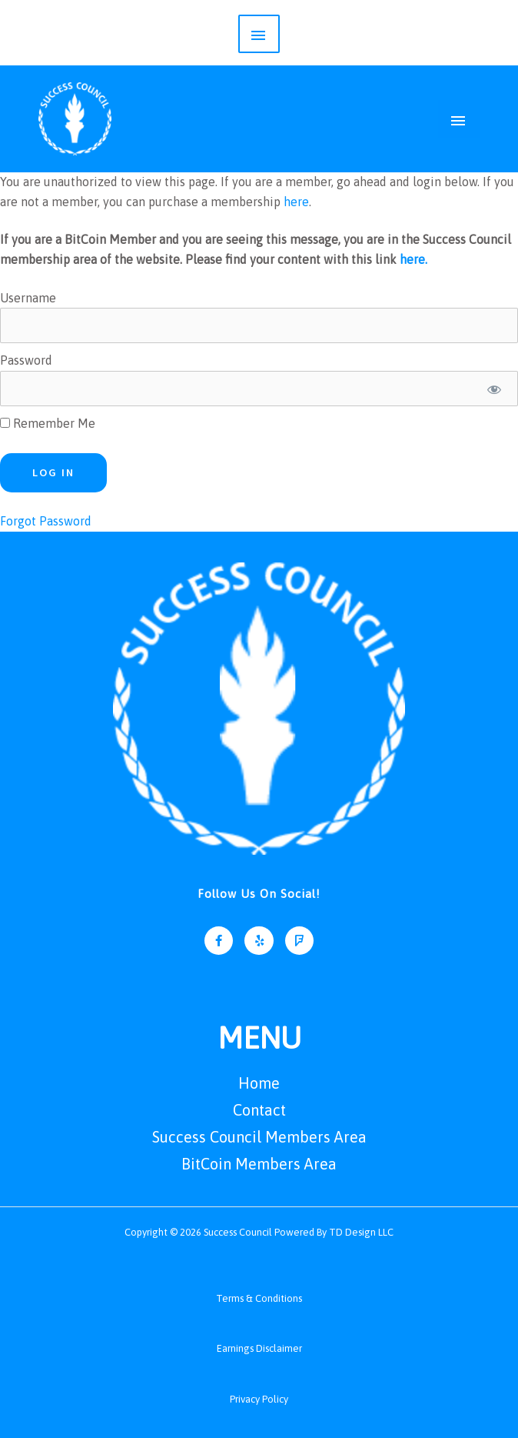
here (296, 200)
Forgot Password (45, 519)
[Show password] (493, 387)
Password (26, 358)
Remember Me (47, 422)
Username (28, 295)
